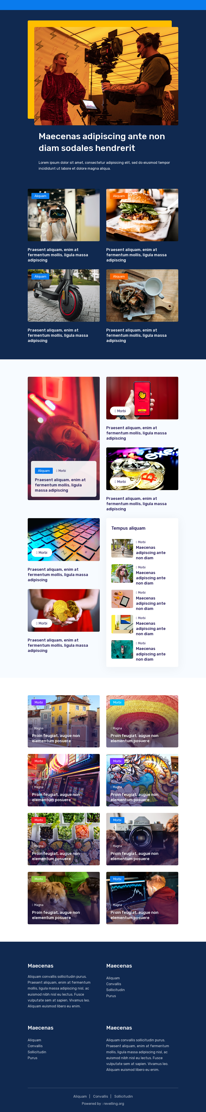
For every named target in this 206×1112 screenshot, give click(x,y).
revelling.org (114, 1104)
